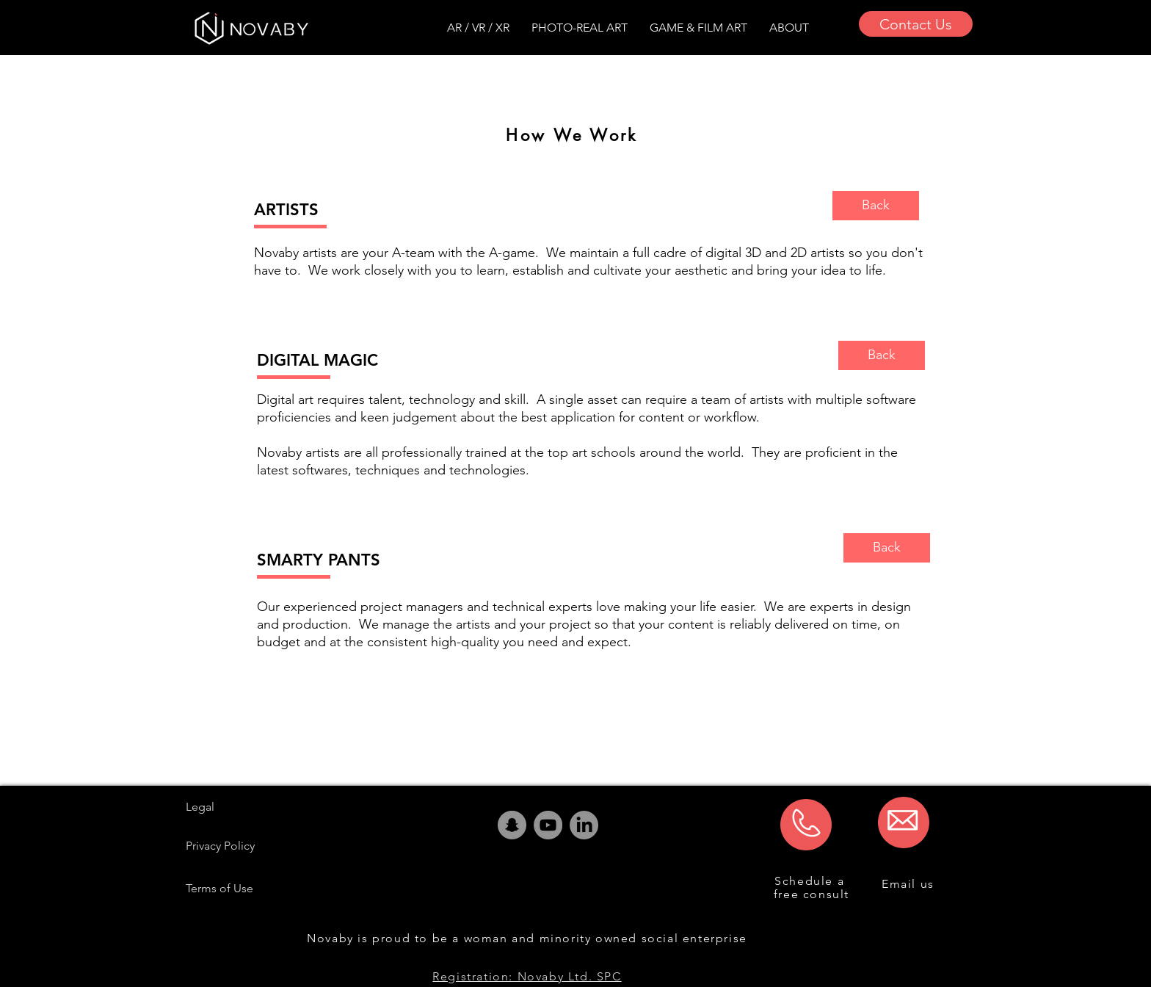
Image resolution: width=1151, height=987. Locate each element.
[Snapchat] (512, 825)
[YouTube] (548, 825)
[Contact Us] (916, 24)
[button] (789, 27)
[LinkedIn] (584, 825)
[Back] (875, 205)
